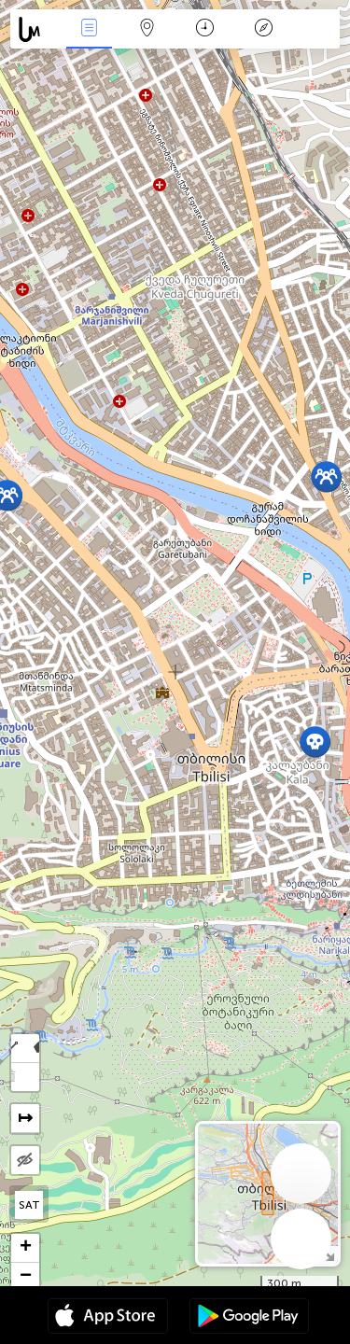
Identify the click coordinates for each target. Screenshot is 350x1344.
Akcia (88, 29)
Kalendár (205, 29)
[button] (315, 741)
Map (147, 29)
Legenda (263, 29)
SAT (29, 1204)
